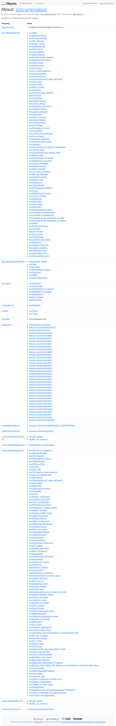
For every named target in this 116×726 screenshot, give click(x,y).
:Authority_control (38, 261)
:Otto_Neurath (36, 41)
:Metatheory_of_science (40, 160)
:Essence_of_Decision (39, 619)
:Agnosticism (36, 477)
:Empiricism (35, 207)
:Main (32, 264)
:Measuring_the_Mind (39, 651)
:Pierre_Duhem (37, 185)
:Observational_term (39, 256)
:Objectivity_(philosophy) (41, 524)
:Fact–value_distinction (40, 71)
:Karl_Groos (35, 624)
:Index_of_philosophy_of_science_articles (47, 692)
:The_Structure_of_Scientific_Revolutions (47, 147)
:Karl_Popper (36, 84)
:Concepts (34, 228)
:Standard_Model (37, 109)
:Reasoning (35, 199)
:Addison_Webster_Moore (41, 594)
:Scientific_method (38, 567)
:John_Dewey (36, 125)
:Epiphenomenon (37, 600)
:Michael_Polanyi (37, 518)
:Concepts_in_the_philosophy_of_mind (46, 218)
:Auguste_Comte (37, 101)
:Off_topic (34, 267)
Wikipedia (38, 722)
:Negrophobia (36, 687)
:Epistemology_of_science (41, 158)
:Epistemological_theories (41, 57)
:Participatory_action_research (43, 472)
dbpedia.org (78, 14)
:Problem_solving (37, 586)
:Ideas (33, 33)
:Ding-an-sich (36, 234)
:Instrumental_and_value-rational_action (47, 649)
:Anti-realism (36, 673)
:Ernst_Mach (35, 68)
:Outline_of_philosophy (40, 681)
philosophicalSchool (14, 436)
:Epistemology (36, 65)
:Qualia (33, 190)
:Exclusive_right (37, 676)
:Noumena (35, 242)
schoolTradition (12, 701)
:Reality (33, 494)
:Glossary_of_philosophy (40, 450)
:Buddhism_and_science (40, 657)
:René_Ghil (35, 469)
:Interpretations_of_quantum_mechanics (47, 592)
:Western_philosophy (39, 496)
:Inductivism (35, 182)
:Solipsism (34, 144)
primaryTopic (11, 709)
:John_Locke (35, 82)
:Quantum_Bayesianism (40, 627)
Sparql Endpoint (106, 3)
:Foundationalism (38, 73)
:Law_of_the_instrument (40, 654)
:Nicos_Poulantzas (38, 551)
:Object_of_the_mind (39, 521)
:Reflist (33, 275)
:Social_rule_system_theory (42, 611)
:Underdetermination (39, 532)
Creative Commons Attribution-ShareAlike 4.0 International (83, 722)
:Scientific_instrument (39, 499)
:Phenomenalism (37, 166)
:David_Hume (36, 62)
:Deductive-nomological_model (43, 616)
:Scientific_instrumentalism (42, 445)
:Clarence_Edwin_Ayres (40, 630)
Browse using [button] (25, 3)
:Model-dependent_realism (42, 671)
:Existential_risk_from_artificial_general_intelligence (52, 690)
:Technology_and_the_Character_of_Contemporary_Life (53, 632)
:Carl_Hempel (36, 231)
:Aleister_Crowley (37, 510)
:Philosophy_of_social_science (43, 507)
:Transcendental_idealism (41, 92)
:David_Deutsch (37, 54)
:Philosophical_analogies (41, 209)
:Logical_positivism (38, 111)
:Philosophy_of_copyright (41, 573)
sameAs (6, 324)
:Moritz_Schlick (36, 87)
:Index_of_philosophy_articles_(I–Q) (45, 679)
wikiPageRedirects (13, 445)
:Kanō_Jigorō (36, 622)
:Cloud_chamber (37, 120)
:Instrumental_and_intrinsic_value (44, 152)
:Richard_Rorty (36, 155)
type (5, 311)
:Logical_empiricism (38, 245)
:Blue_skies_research (39, 660)
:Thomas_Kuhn (36, 150)
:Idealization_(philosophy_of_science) (46, 662)
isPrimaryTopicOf (11, 431)
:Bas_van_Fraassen (38, 174)
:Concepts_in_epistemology (42, 212)
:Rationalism (35, 201)
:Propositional (36, 237)
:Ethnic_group (36, 581)
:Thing (33, 311)
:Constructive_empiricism (41, 133)
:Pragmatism (36, 98)
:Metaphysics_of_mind (40, 193)
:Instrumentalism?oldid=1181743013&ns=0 (52, 425)
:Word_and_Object (38, 529)
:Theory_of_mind (37, 196)
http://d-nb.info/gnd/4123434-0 (42, 327)
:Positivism (35, 90)
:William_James (37, 464)
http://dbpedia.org (48, 14)
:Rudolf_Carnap (37, 43)
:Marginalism (36, 559)
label (5, 319)
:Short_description (38, 278)
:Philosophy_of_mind (39, 128)
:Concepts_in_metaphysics (41, 215)
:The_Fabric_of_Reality (39, 171)
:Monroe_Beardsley (38, 597)
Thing (19, 14)
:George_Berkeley (38, 38)
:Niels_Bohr (35, 485)
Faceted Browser (89, 3)
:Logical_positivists (38, 247)
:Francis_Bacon (36, 136)
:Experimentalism (38, 613)
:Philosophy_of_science (40, 106)
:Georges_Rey (36, 537)
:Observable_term (38, 253)
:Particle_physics (37, 103)
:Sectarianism (36, 570)
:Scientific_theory (37, 122)
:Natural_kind (36, 179)
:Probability (35, 491)
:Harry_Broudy (36, 608)
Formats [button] (39, 3)
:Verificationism (37, 46)
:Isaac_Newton (36, 52)
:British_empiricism (38, 226)
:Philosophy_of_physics (40, 458)
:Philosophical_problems (41, 188)
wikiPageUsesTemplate (13, 261)
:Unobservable (36, 668)
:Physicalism (35, 114)
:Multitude (35, 305)
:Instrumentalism (39, 324)
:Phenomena (36, 49)
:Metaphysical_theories (40, 60)
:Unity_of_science (37, 117)
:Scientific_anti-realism (40, 239)
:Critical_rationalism (39, 163)
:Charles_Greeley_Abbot (40, 513)
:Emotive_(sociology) (39, 603)
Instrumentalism (31, 9)
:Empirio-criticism (38, 35)
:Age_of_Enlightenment (40, 475)
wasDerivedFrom (11, 425)
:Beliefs (33, 223)
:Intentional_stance (38, 583)
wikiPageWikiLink (11, 33)
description (8, 27)
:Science (34, 466)
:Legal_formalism (37, 534)
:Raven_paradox (37, 169)
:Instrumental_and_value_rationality (45, 79)
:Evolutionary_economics (41, 543)
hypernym (8, 305)
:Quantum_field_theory (40, 141)
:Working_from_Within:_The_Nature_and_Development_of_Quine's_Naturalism (63, 665)
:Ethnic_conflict (37, 605)
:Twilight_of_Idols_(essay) (41, 684)
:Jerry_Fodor (35, 641)
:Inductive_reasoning (39, 139)
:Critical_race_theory (39, 562)
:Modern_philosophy (39, 548)
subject (6, 283)
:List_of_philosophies (39, 502)
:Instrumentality (37, 540)
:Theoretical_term (38, 250)
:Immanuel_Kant (37, 76)
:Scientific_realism (38, 177)
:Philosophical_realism (40, 488)
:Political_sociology (38, 578)
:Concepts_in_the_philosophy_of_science (47, 220)
